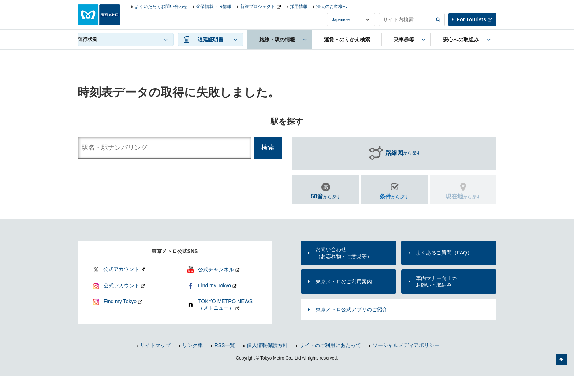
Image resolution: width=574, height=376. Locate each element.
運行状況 (87, 39)
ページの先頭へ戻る (561, 359)
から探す (403, 153)
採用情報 (299, 6)
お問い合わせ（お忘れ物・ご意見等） (344, 252)
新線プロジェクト (257, 6)
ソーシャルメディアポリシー (406, 345)
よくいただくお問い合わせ (161, 6)
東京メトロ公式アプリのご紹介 (351, 309)
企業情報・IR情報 (213, 6)
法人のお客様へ (331, 6)
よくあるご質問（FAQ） (444, 253)
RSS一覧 (225, 345)
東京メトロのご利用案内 (344, 281)
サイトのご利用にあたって (330, 345)
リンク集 (192, 345)
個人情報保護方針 (267, 345)
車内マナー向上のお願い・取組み (436, 281)
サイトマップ (155, 345)
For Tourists (471, 19)
